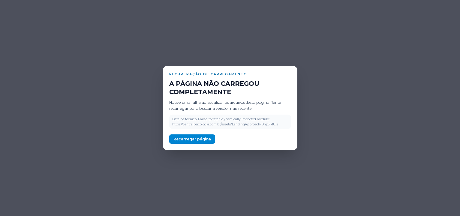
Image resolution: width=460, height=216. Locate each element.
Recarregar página (192, 139)
